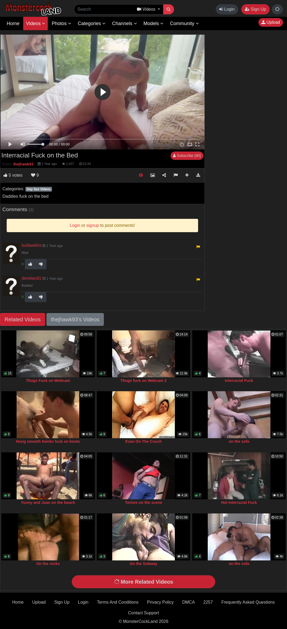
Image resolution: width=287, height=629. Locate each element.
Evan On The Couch (143, 441)
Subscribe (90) (187, 155)
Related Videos (23, 319)
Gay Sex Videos (39, 189)
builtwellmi (31, 245)
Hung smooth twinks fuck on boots (48, 441)
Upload (270, 22)
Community (184, 23)
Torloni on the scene (143, 502)
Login (227, 9)
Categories (91, 23)
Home (13, 23)
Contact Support (143, 613)
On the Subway (144, 563)
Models (153, 23)
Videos (35, 23)
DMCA (188, 602)
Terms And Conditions (118, 602)
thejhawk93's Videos (75, 319)
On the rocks (48, 563)
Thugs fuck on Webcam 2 (143, 380)
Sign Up (255, 9)
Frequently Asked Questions (248, 602)
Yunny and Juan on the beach (48, 502)
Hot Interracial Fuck (239, 502)
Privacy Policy (160, 602)
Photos (61, 23)
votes (12, 175)
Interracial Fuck (239, 380)
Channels (124, 23)
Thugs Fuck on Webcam (48, 380)
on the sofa (239, 441)
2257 (208, 602)
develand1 (31, 278)
